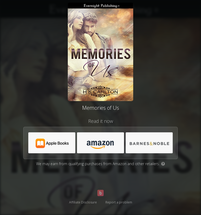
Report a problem (118, 202)
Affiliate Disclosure (83, 202)
